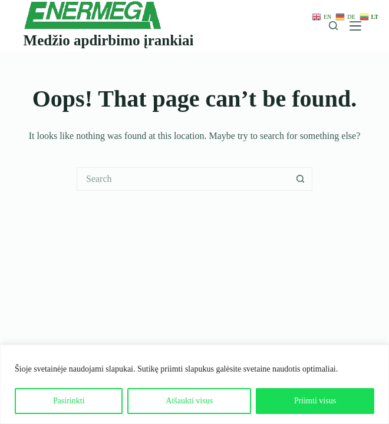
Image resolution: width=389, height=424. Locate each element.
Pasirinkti (69, 400)
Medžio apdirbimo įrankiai (109, 40)
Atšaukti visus (189, 400)
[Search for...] (183, 179)
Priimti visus (315, 400)
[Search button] (300, 179)
